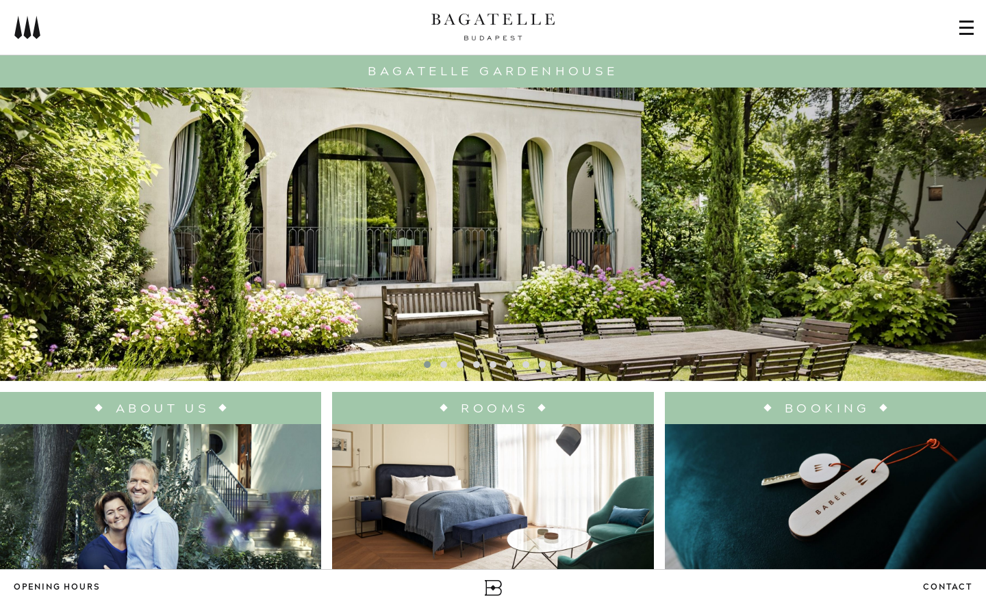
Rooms (495, 408)
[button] (427, 364)
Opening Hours (57, 587)
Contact (947, 587)
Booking (827, 408)
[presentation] (24, 234)
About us (163, 408)
